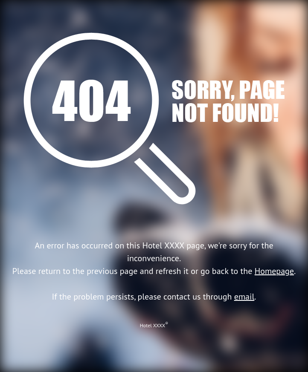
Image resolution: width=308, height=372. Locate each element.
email (244, 296)
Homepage (274, 271)
